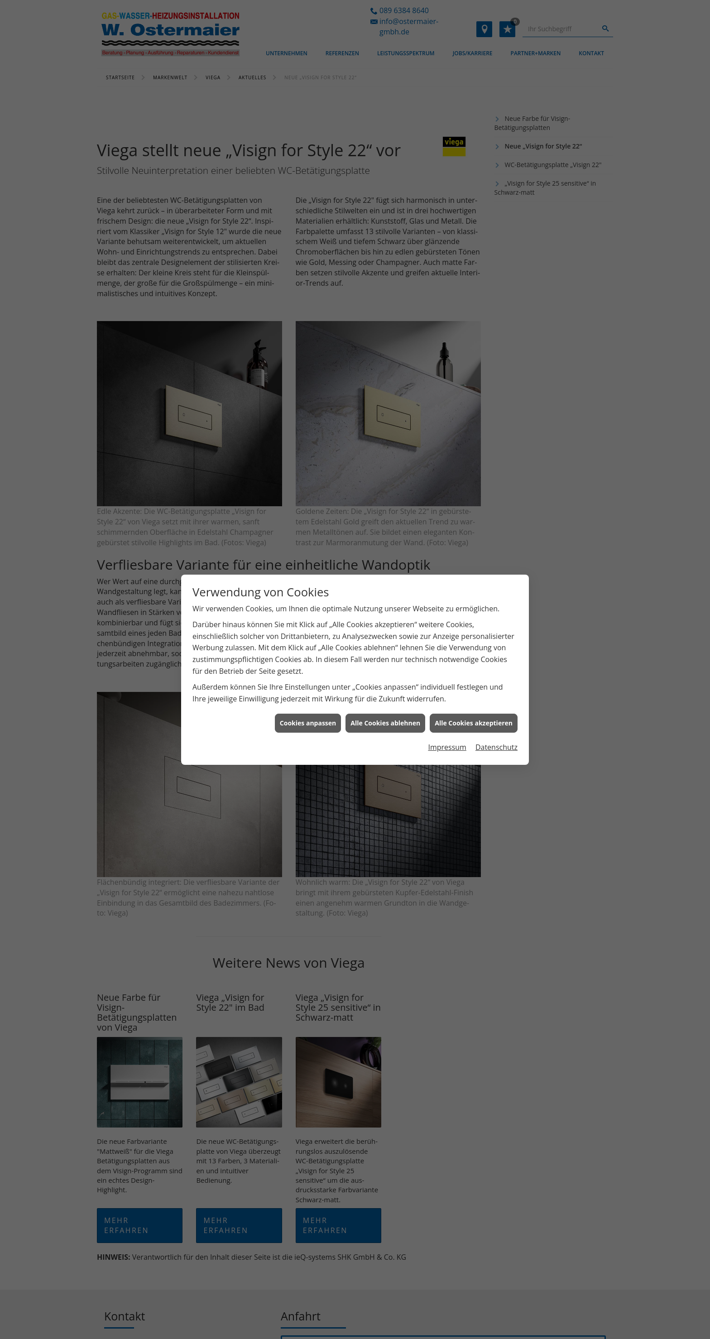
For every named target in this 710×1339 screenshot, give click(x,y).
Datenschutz (496, 727)
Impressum (447, 727)
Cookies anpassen (308, 703)
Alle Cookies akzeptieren (474, 703)
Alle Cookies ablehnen (385, 703)
